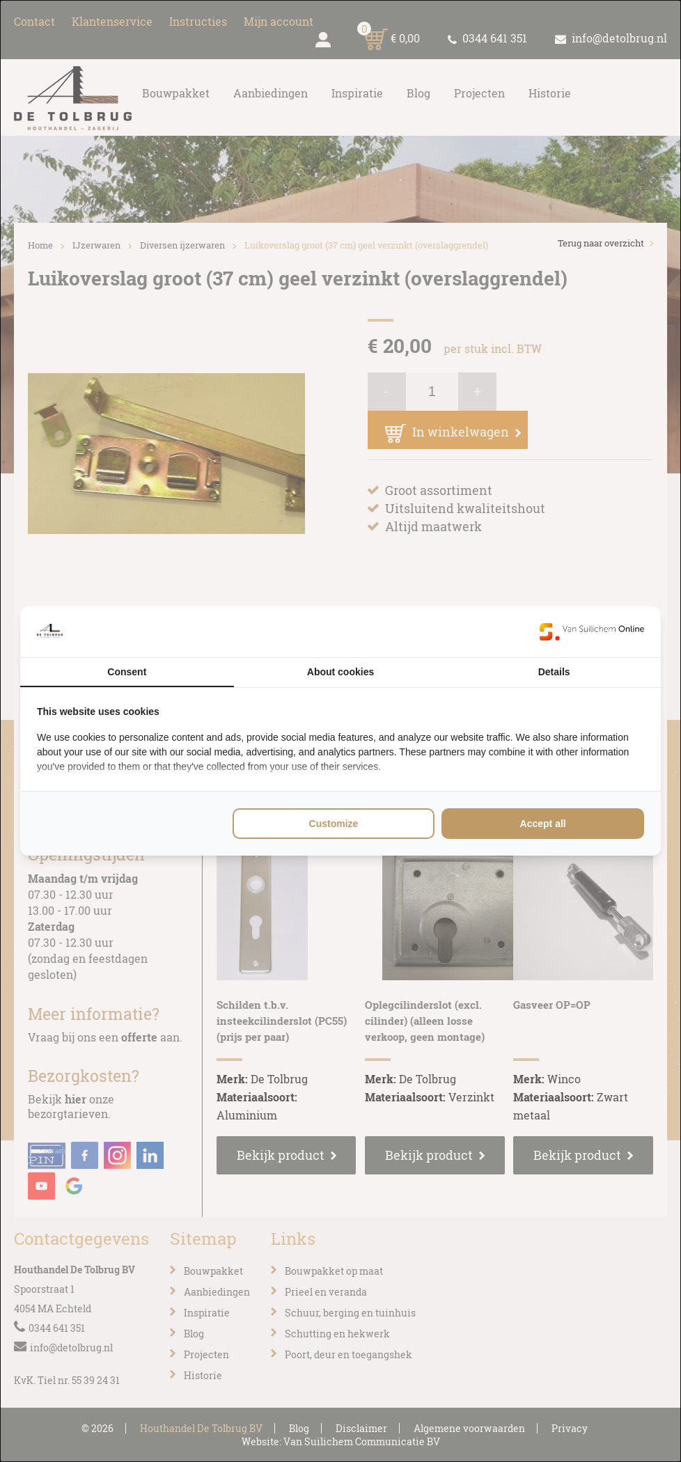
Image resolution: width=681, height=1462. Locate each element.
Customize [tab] (334, 823)
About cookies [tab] (340, 671)
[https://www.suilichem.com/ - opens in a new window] (592, 631)
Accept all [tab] (543, 823)
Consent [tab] (126, 671)
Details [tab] (554, 671)
